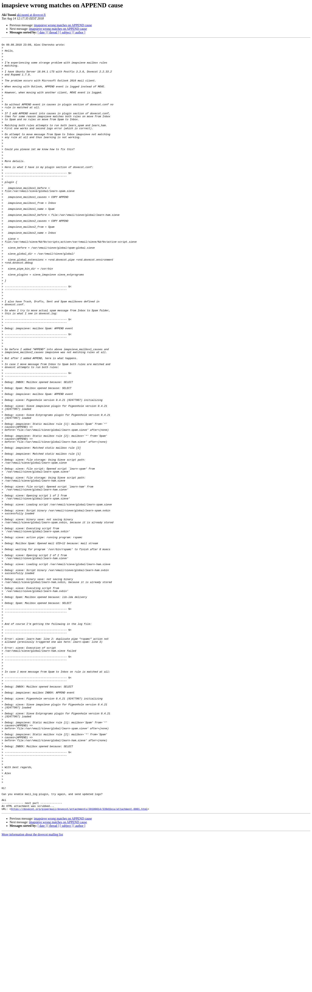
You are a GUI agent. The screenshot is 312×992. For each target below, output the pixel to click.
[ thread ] (53, 32)
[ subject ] (66, 32)
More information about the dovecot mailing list (32, 988)
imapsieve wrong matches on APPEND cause (63, 25)
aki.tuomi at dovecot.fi (31, 15)
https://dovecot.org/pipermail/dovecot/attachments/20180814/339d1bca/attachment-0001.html (79, 963)
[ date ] (42, 32)
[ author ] (79, 32)
